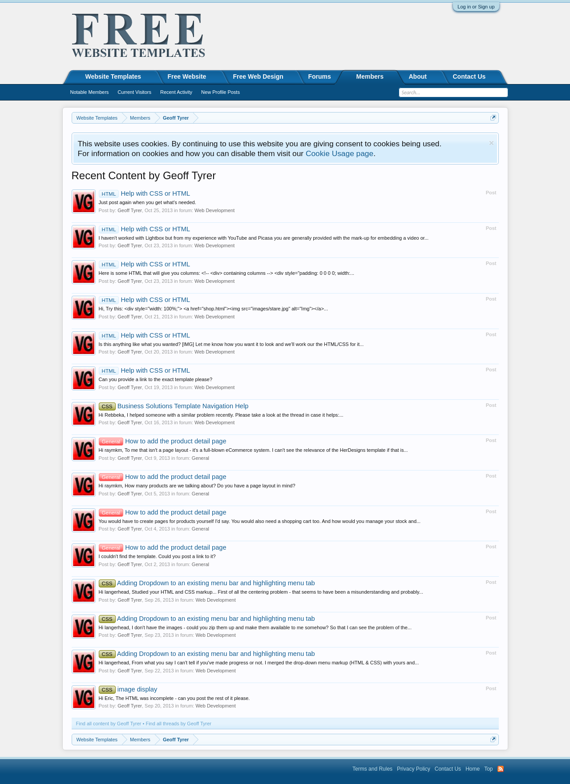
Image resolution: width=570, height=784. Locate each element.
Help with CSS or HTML (144, 193)
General (200, 458)
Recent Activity (176, 92)
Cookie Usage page (339, 153)
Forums (319, 76)
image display (128, 689)
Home (472, 769)
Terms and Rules (372, 769)
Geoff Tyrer (129, 210)
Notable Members (89, 92)
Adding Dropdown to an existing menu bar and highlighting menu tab (207, 583)
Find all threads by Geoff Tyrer (178, 723)
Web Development (214, 210)
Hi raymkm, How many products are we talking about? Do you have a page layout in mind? (197, 485)
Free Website (187, 76)
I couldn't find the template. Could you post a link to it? (157, 556)
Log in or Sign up (475, 6)
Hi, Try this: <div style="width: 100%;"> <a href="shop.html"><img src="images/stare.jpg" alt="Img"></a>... (213, 308)
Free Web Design (258, 76)
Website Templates (113, 76)
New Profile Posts (220, 92)
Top (488, 769)
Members (370, 76)
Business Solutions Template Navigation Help (174, 406)
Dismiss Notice (491, 143)
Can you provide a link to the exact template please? (156, 379)
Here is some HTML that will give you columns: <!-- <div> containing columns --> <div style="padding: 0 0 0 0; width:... (227, 273)
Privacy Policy (413, 769)
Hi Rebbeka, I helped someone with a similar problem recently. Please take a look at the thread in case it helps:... (221, 415)
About (418, 76)
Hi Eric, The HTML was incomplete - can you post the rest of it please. (174, 698)
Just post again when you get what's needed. (147, 202)
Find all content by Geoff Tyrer (108, 723)
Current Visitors (134, 92)
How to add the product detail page (162, 441)
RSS (500, 769)
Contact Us (469, 76)
